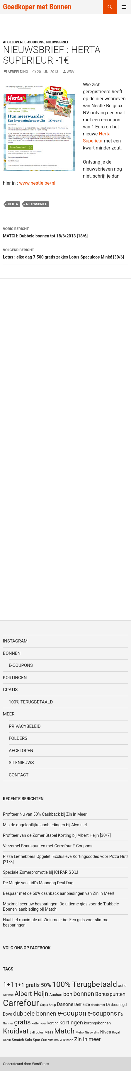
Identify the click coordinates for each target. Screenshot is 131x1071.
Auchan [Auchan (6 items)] (55, 994)
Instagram (15, 641)
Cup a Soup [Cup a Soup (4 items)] (48, 1005)
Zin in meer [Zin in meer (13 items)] (87, 1039)
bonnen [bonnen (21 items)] (83, 993)
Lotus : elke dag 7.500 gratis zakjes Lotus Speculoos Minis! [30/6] (65, 252)
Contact (18, 775)
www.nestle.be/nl (37, 183)
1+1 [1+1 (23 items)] (8, 984)
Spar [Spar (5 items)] (36, 1040)
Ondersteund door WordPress (26, 1064)
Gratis (10, 689)
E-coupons (34, 42)
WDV (70, 72)
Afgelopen (13, 42)
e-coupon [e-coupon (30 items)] (71, 1013)
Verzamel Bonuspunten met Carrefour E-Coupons (47, 846)
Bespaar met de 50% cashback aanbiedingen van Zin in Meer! (58, 893)
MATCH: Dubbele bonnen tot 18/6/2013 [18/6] (65, 231)
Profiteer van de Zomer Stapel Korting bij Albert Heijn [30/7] (57, 835)
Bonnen (12, 653)
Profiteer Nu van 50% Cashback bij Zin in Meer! (45, 814)
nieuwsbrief (36, 204)
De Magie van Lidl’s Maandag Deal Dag (38, 882)
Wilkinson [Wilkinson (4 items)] (66, 1040)
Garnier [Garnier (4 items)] (8, 1023)
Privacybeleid (25, 726)
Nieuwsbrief (57, 42)
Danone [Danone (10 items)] (65, 1004)
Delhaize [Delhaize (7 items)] (82, 1004)
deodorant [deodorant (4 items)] (98, 1005)
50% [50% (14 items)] (46, 985)
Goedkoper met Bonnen (37, 7)
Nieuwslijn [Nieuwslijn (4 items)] (92, 1032)
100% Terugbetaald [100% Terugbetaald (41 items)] (84, 984)
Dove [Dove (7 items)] (7, 1014)
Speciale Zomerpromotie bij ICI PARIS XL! (40, 872)
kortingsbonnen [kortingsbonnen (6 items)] (97, 1023)
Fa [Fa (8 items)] (120, 1014)
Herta (13, 204)
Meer (8, 714)
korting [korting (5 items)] (53, 1023)
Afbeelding (18, 72)
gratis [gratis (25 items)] (22, 1022)
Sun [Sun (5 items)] (44, 1040)
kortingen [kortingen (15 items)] (71, 1022)
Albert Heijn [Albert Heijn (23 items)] (31, 993)
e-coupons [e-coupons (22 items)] (102, 1013)
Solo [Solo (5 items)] (28, 1040)
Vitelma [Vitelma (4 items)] (53, 1040)
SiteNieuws (21, 762)
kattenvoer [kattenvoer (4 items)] (39, 1023)
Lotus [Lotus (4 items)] (40, 1032)
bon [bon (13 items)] (67, 994)
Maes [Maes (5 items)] (49, 1032)
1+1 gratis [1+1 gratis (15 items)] (27, 985)
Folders (18, 738)
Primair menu (124, 7)
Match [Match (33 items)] (64, 1031)
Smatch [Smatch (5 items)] (18, 1040)
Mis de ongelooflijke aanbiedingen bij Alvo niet (45, 824)
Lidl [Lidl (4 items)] (32, 1032)
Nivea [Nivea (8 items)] (105, 1032)
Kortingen (15, 677)
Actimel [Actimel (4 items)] (8, 995)
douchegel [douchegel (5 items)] (119, 1005)
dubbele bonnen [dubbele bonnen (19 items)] (35, 1013)
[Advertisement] (47, 444)
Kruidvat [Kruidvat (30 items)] (16, 1031)
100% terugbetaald (31, 702)
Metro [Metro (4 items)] (80, 1032)
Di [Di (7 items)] (108, 1004)
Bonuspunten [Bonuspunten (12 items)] (110, 994)
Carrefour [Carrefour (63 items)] (21, 1003)
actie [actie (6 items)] (122, 985)
